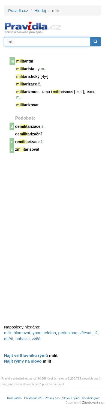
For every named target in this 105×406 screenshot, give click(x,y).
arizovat (27, 105)
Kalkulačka (14, 398)
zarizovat (27, 149)
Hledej (40, 10)
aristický (28, 76)
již (96, 332)
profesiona (67, 332)
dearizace (28, 126)
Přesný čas (52, 398)
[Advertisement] (45, 240)
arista (25, 69)
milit (7, 332)
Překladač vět (33, 398)
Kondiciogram (91, 398)
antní (24, 61)
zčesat (85, 332)
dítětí (8, 338)
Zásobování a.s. (93, 402)
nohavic (23, 338)
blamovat (22, 332)
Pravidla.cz (18, 10)
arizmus (27, 92)
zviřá (36, 338)
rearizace (27, 142)
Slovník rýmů (71, 398)
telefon (50, 332)
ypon (36, 332)
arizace (26, 84)
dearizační (28, 134)
